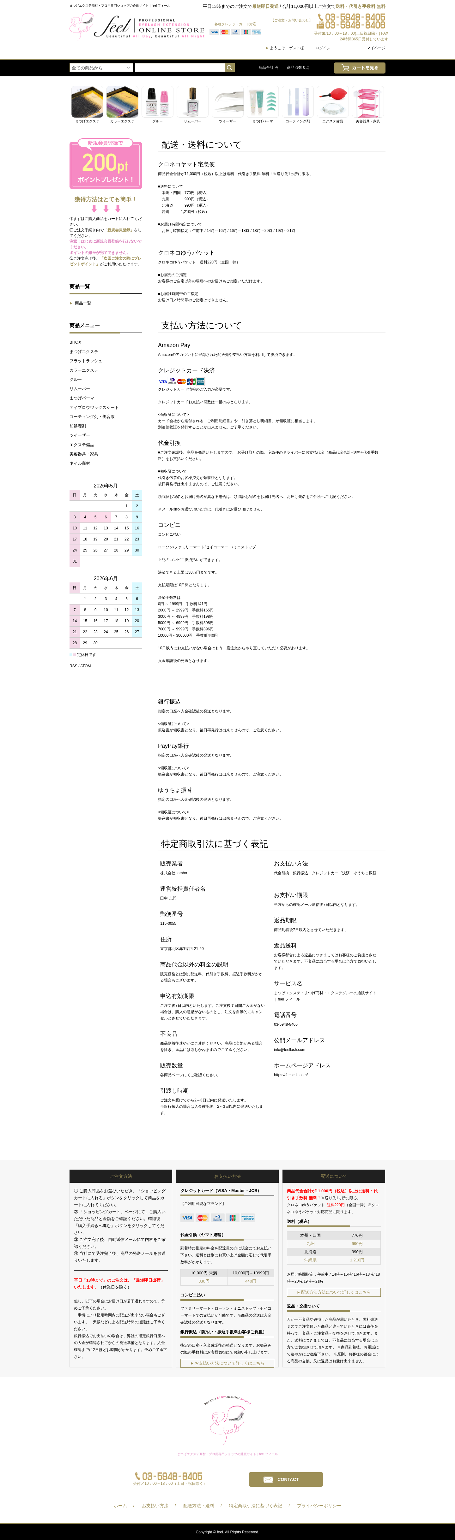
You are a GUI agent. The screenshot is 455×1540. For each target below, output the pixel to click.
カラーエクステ (84, 370)
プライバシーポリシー (319, 1505)
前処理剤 (78, 426)
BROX (75, 342)
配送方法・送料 (198, 1505)
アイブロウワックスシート (94, 407)
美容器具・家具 (84, 453)
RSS (73, 666)
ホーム (120, 1505)
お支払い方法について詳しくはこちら (227, 1363)
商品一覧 (80, 303)
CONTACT (288, 1479)
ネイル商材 (80, 463)
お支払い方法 (155, 1505)
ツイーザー (80, 435)
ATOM (85, 666)
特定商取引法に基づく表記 (255, 1505)
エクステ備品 (82, 444)
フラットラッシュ (86, 360)
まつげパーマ (82, 398)
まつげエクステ (84, 351)
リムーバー (80, 388)
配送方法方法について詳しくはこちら (334, 1292)
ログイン (323, 48)
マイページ (376, 48)
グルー (76, 379)
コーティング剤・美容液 (92, 416)
